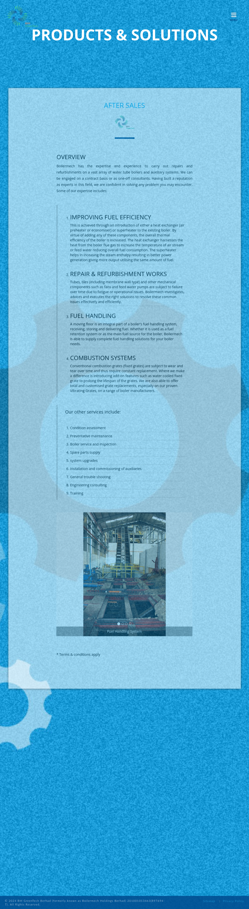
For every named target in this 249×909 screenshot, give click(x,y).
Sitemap (209, 901)
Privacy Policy (233, 901)
